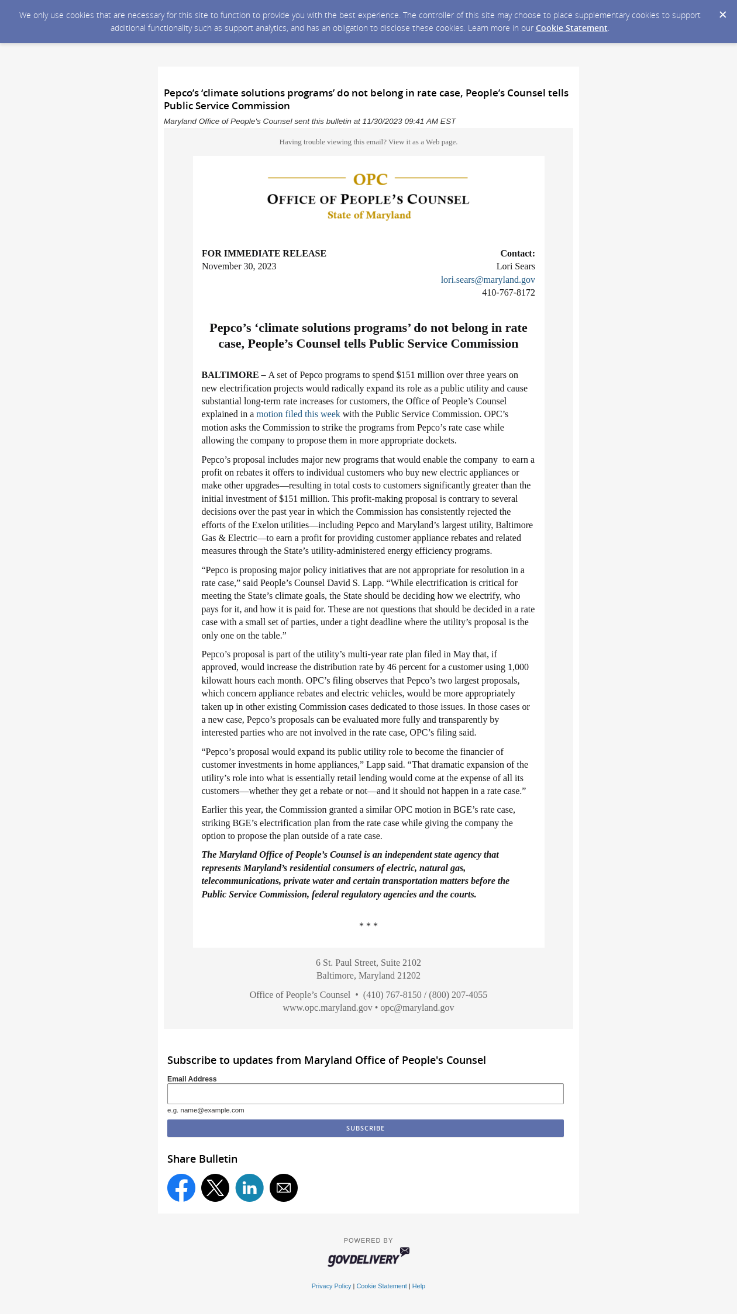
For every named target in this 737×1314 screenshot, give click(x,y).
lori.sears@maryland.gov (488, 280)
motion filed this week (298, 414)
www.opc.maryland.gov (327, 1008)
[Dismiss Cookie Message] (722, 11)
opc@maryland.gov (417, 1008)
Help (418, 1285)
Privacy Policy (332, 1285)
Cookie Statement (572, 27)
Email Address (192, 1079)
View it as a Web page (422, 141)
